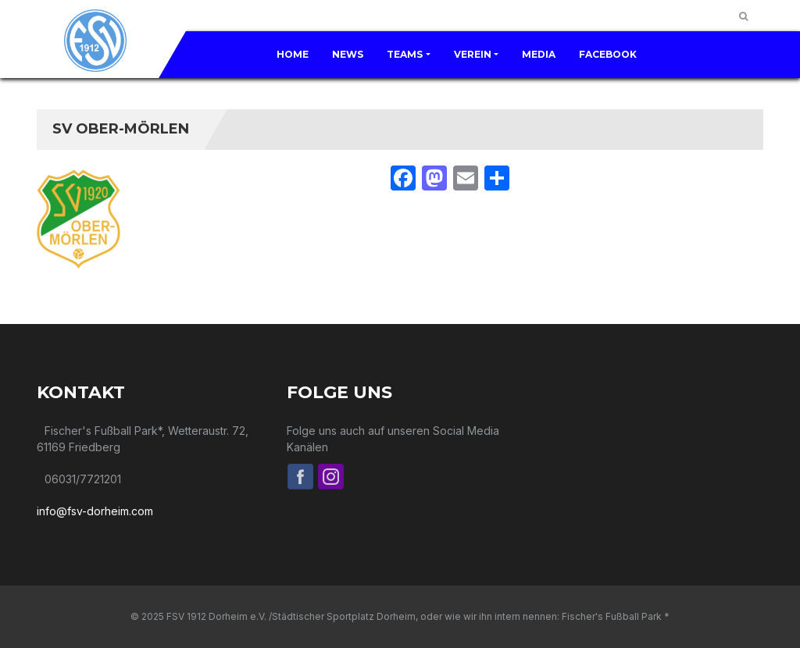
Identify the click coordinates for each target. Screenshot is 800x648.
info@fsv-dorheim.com (95, 511)
